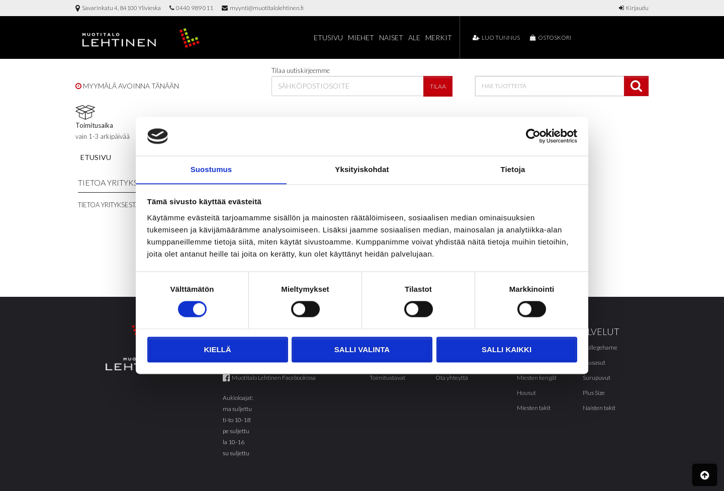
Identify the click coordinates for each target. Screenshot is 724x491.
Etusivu (328, 37)
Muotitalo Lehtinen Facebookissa (269, 377)
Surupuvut (596, 377)
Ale (414, 37)
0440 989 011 (191, 8)
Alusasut (594, 362)
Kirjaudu (634, 8)
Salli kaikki (506, 350)
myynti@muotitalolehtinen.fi (263, 8)
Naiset (391, 37)
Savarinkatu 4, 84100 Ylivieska (118, 8)
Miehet (361, 37)
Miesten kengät (537, 377)
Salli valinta (362, 350)
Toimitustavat (387, 377)
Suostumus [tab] (211, 169)
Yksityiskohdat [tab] (362, 169)
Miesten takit (534, 408)
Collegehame (600, 347)
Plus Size (594, 392)
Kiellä (217, 350)
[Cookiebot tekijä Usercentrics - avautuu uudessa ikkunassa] (533, 135)
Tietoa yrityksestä (108, 205)
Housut (526, 392)
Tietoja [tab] (513, 169)
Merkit (438, 37)
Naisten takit (599, 408)
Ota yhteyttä (451, 377)
